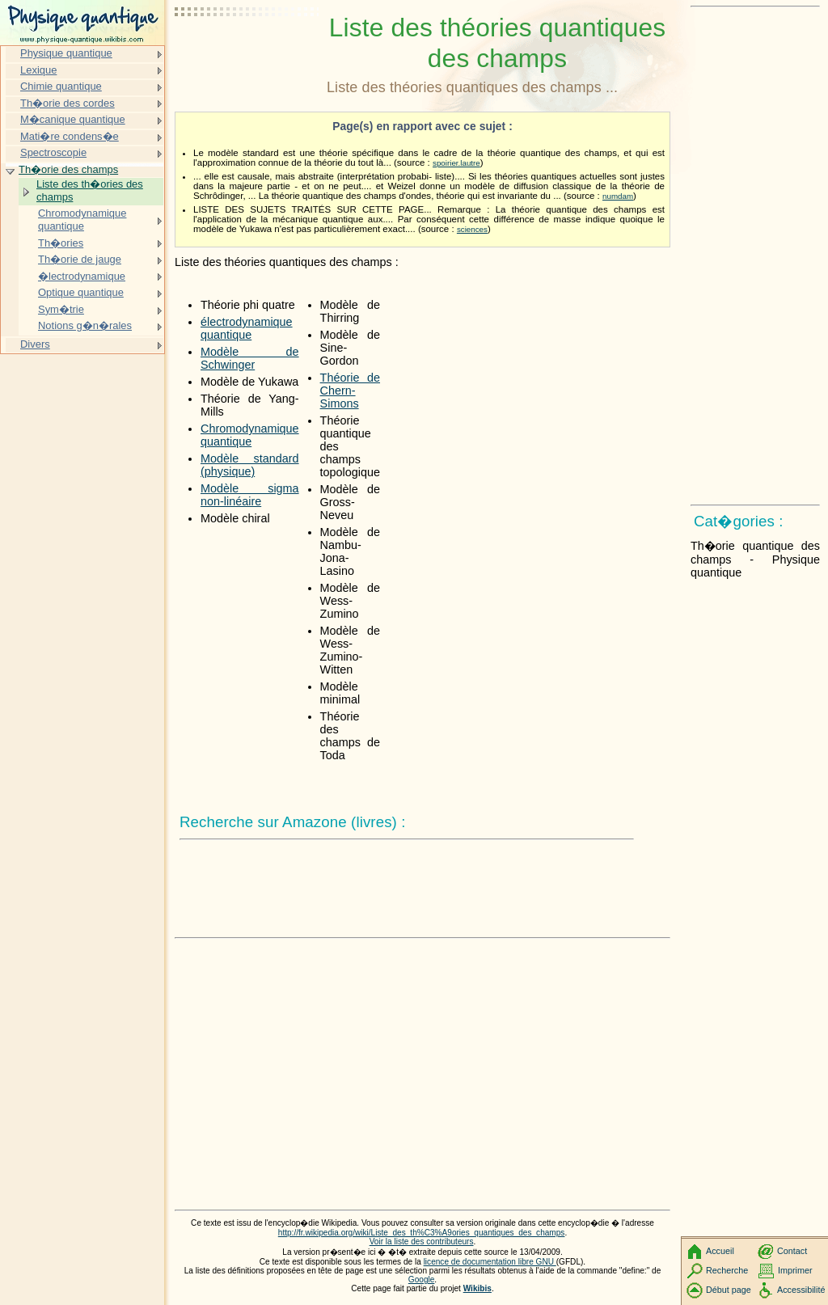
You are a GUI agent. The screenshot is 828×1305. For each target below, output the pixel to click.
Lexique (38, 70)
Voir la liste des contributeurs (422, 1241)
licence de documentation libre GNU (490, 1261)
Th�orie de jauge (79, 259)
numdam (617, 196)
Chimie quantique (61, 86)
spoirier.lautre (456, 162)
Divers (35, 344)
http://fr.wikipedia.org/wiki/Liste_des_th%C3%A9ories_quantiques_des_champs (421, 1232)
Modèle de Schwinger (250, 358)
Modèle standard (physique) (250, 465)
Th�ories (60, 243)
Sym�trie (61, 309)
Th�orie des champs (68, 169)
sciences (472, 229)
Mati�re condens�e (69, 136)
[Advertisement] (247, 52)
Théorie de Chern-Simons (350, 390)
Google (421, 1279)
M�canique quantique (72, 119)
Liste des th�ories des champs (89, 190)
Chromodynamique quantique (250, 435)
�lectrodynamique (81, 276)
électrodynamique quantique (247, 328)
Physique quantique (66, 53)
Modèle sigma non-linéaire (250, 495)
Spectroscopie (53, 152)
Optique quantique (81, 292)
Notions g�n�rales (85, 325)
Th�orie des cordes (67, 103)
